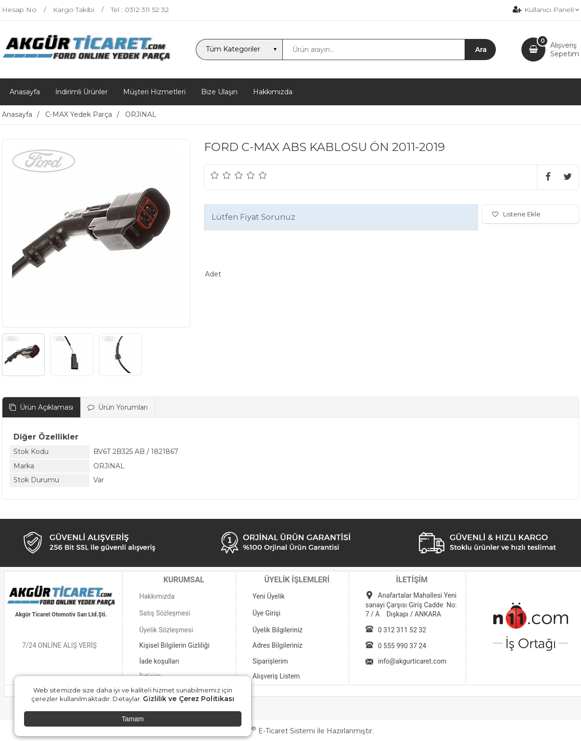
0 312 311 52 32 (402, 630)
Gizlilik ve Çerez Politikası (188, 698)
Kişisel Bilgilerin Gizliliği (174, 645)
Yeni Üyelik (269, 596)
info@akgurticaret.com (412, 661)
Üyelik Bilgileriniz (278, 630)
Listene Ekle (516, 214)
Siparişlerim (270, 661)
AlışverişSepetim (564, 49)
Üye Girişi (266, 613)
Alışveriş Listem (276, 676)
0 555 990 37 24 (402, 646)
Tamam (133, 719)
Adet (213, 274)
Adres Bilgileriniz (278, 645)
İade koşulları (159, 661)
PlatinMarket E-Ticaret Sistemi (261, 731)
